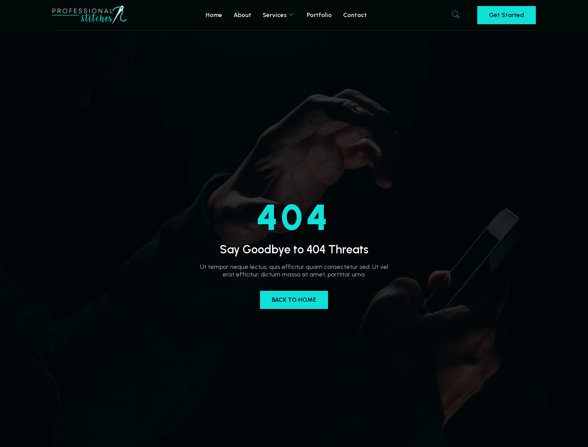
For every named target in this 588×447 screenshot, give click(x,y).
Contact (355, 15)
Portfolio (319, 15)
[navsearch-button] (455, 15)
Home (214, 15)
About (242, 15)
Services (278, 15)
